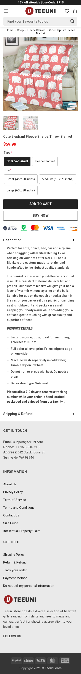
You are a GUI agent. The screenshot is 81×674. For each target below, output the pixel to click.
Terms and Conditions (19, 508)
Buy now (40, 216)
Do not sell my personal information (28, 586)
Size (7, 170)
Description (12, 240)
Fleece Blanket (36, 30)
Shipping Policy (13, 555)
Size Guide (10, 523)
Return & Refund (15, 562)
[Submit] (72, 21)
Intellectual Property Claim (21, 531)
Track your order (15, 570)
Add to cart (40, 204)
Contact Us (11, 515)
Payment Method (15, 578)
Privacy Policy (13, 492)
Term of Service (14, 500)
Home (9, 30)
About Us (9, 484)
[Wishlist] (67, 11)
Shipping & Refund (18, 414)
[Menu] (5, 11)
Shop (20, 30)
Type (8, 152)
